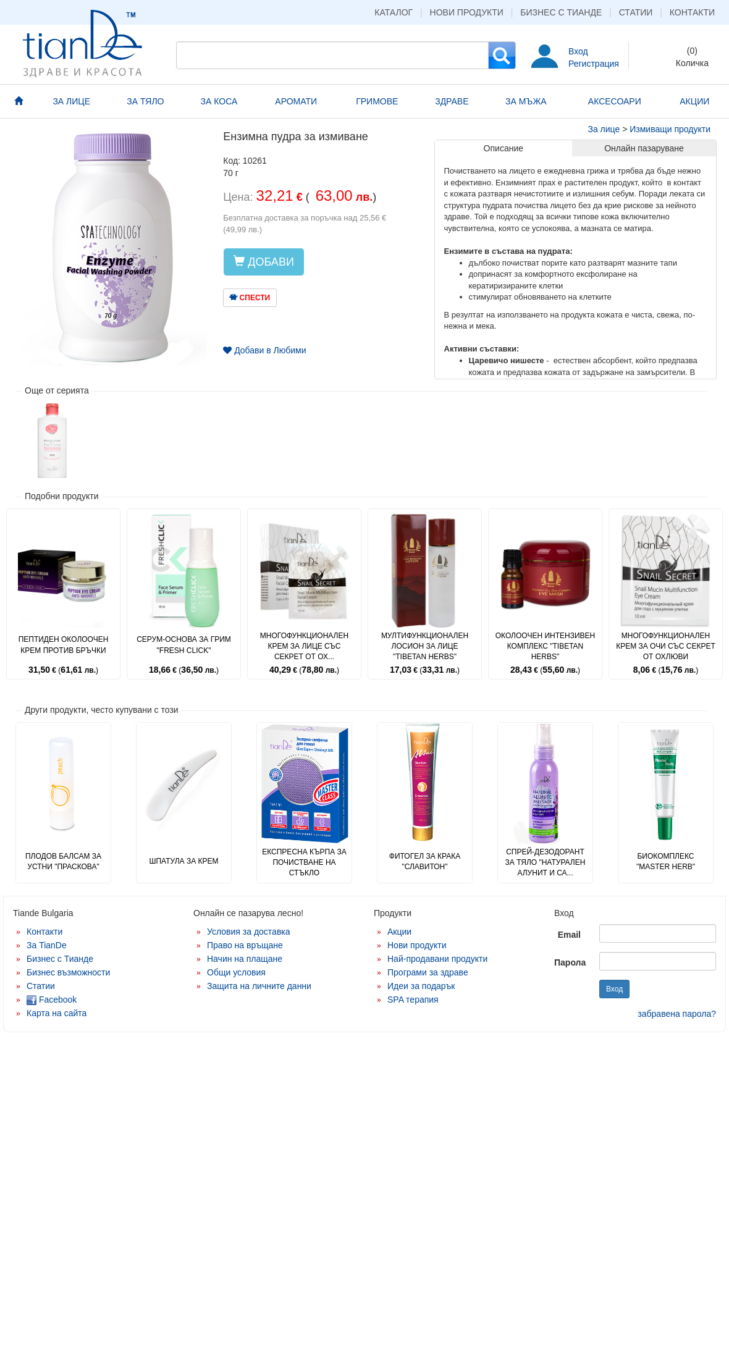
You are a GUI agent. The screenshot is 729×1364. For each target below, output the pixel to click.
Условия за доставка (248, 932)
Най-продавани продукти (437, 959)
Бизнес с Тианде (561, 12)
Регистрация (593, 64)
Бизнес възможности (68, 972)
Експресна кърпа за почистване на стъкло (304, 862)
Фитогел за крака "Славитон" (424, 861)
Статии (636, 12)
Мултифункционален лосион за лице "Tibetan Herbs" (424, 646)
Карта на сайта (56, 1013)
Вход (578, 51)
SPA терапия (413, 999)
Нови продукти (467, 12)
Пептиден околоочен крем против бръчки (64, 644)
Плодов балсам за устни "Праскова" (63, 861)
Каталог (393, 12)
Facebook (52, 999)
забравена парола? (677, 1014)
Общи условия (236, 972)
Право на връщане (245, 945)
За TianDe (47, 945)
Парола (570, 962)
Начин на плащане (244, 959)
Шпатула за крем (183, 861)
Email (569, 935)
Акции (399, 932)
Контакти (692, 12)
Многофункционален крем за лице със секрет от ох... (304, 646)
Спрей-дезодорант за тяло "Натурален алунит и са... (545, 862)
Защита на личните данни (259, 986)
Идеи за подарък (421, 986)
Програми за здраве (427, 972)
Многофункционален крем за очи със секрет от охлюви (665, 646)
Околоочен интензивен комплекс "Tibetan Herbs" (545, 646)
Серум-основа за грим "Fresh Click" (184, 644)
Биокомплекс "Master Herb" (665, 861)
